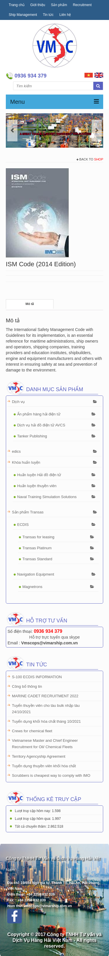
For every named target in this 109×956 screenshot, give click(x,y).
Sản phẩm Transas (28, 512)
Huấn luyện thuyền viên (36, 486)
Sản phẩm (59, 5)
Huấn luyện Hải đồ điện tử (39, 475)
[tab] (29, 304)
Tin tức (48, 15)
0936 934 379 (48, 631)
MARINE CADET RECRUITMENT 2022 (45, 696)
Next (97, 130)
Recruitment (82, 5)
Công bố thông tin (27, 686)
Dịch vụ (18, 402)
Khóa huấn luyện (26, 462)
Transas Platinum (37, 548)
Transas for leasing (38, 537)
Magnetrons (32, 587)
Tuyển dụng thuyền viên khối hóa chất (44, 766)
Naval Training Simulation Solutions (47, 497)
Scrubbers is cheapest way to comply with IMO (51, 775)
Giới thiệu (37, 5)
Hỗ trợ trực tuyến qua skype (54, 637)
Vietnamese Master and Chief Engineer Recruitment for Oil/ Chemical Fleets (45, 743)
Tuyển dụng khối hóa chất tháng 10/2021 (46, 721)
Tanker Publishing (32, 436)
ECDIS (23, 524)
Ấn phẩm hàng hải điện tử (38, 414)
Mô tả (30, 304)
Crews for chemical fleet (32, 731)
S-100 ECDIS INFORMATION (37, 677)
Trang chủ (16, 5)
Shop (98, 159)
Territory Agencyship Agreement (38, 756)
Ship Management (23, 15)
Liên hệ (65, 15)
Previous (12, 130)
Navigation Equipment (35, 574)
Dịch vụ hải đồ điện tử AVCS (41, 425)
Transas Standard (37, 559)
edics (16, 451)
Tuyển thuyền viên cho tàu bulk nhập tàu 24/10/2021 (46, 708)
